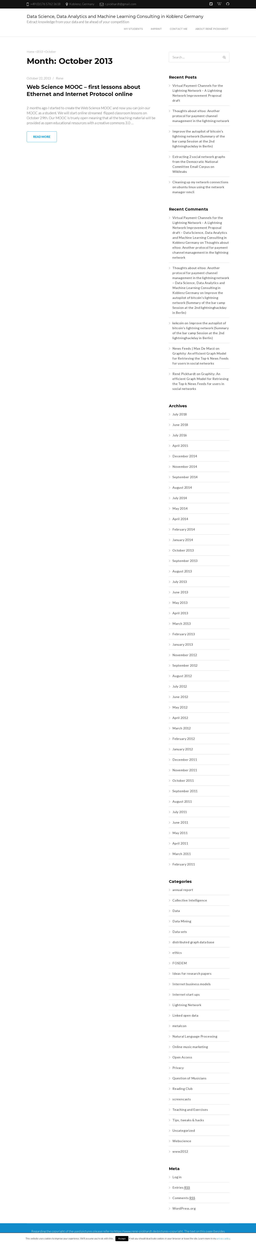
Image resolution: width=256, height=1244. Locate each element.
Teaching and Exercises (190, 1109)
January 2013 (182, 644)
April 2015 (180, 446)
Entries (181, 1187)
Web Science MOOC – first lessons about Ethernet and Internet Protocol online (86, 90)
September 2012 (185, 665)
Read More (41, 136)
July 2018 (179, 414)
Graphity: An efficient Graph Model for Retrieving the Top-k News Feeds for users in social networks (200, 358)
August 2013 (182, 571)
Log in (177, 1177)
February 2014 (183, 529)
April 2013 (180, 613)
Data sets (179, 932)
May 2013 (179, 603)
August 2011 (182, 801)
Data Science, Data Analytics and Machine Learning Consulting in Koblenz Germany (115, 16)
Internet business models (191, 984)
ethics (177, 953)
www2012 (180, 1151)
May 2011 (179, 833)
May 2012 (179, 707)
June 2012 (180, 697)
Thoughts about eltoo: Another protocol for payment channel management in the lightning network (200, 116)
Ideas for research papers (192, 973)
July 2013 (179, 582)
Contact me (178, 29)
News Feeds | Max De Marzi (193, 348)
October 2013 (183, 550)
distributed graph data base (193, 942)
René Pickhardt (184, 374)
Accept (122, 1238)
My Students (133, 29)
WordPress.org (184, 1208)
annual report (182, 890)
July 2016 (179, 435)
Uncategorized (183, 1130)
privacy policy (223, 1238)
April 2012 (180, 718)
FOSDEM (179, 963)
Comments (183, 1198)
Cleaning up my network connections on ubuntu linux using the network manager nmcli (200, 187)
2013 (40, 51)
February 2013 (183, 634)
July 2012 (179, 686)
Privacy (178, 1068)
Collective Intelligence (189, 900)
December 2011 (184, 760)
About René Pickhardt (211, 29)
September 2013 (185, 561)
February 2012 (183, 739)
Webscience (181, 1141)
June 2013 (180, 592)
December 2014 (184, 456)
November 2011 (184, 770)
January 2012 (182, 749)
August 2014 (182, 487)
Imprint (156, 29)
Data (176, 911)
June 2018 (180, 425)
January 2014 (182, 540)
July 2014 (179, 498)
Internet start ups (186, 994)
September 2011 (185, 791)
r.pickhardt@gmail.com (120, 4)
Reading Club (182, 1089)
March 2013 (181, 623)
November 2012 (184, 655)
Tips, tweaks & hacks (188, 1120)
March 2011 (181, 854)
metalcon (179, 1026)
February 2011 (183, 864)
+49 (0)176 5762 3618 (45, 4)
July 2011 (179, 812)
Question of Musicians (189, 1078)
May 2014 (179, 508)
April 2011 (180, 843)
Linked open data (185, 1015)
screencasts (181, 1099)
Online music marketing (190, 1047)
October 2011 (183, 780)
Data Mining (181, 921)
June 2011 (180, 822)
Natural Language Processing (194, 1036)
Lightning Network (186, 1005)
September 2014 (185, 477)
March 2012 (181, 728)
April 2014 (180, 519)
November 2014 (184, 466)
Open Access (182, 1057)
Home (30, 51)
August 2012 (182, 676)
